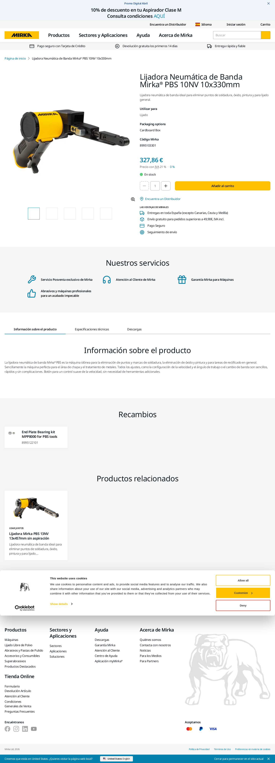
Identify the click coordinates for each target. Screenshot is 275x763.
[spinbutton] (155, 185)
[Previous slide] (21, 213)
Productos (59, 35)
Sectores (55, 646)
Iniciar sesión (233, 24)
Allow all (243, 727)
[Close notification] (268, 3)
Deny (243, 752)
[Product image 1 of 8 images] (70, 139)
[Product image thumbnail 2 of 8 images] (52, 213)
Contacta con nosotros (155, 645)
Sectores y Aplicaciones (103, 35)
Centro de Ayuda (106, 656)
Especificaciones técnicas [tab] (92, 329)
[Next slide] (119, 213)
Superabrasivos (15, 661)
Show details (59, 751)
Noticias (145, 650)
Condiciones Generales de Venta (18, 703)
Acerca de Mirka (175, 35)
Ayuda (143, 35)
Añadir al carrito (222, 186)
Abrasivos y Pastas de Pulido (24, 650)
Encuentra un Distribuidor (165, 24)
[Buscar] (265, 35)
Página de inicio (15, 58)
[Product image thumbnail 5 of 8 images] (106, 213)
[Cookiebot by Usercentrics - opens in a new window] (24, 755)
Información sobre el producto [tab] (35, 329)
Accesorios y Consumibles (22, 656)
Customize (243, 740)
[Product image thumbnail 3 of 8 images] (70, 213)
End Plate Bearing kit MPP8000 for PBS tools (39, 434)
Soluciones (57, 656)
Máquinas (11, 640)
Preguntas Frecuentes (20, 711)
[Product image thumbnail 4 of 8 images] (88, 213)
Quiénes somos (150, 640)
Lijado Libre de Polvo (18, 645)
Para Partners (149, 661)
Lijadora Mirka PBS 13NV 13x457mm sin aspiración (29, 535)
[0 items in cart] (262, 24)
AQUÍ (159, 16)
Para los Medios (151, 656)
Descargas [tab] (134, 329)
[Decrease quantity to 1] (144, 185)
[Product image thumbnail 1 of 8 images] (34, 213)
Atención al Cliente (107, 650)
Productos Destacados (20, 666)
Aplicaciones (58, 651)
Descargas (102, 640)
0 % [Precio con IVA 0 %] (172, 167)
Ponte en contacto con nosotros (100, 600)
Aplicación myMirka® (109, 661)
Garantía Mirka (105, 645)
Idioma (203, 24)
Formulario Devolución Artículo (18, 688)
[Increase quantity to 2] (165, 185)
